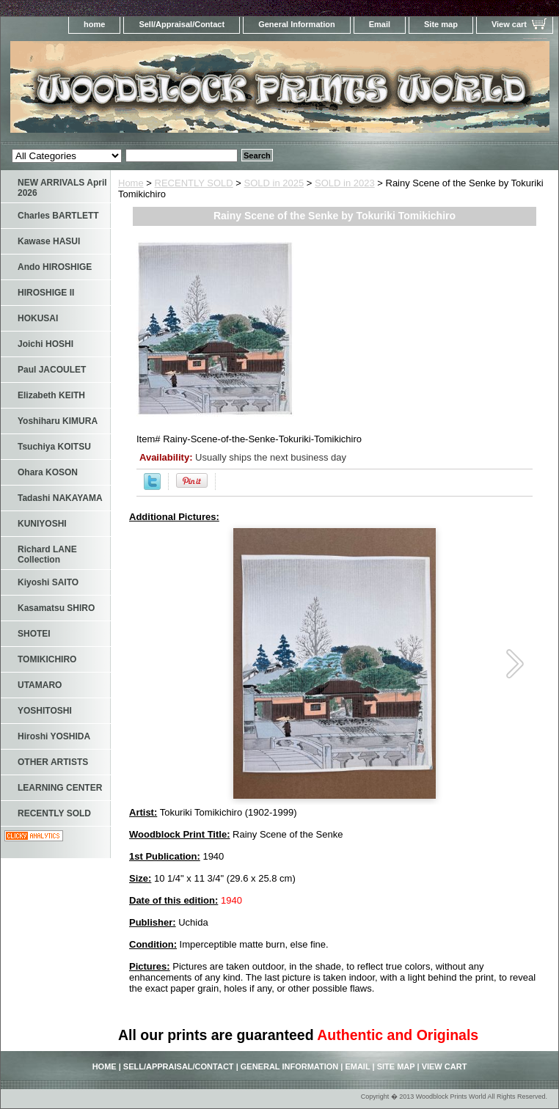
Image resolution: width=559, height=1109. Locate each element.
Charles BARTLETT (58, 216)
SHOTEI (34, 634)
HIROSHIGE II (46, 293)
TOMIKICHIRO (47, 659)
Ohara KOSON (48, 472)
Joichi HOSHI (45, 344)
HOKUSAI (38, 318)
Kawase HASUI (49, 241)
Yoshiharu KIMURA (58, 421)
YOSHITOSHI (45, 711)
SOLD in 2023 (345, 183)
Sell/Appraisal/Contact (181, 24)
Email (379, 24)
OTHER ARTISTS (53, 762)
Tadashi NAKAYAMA (60, 498)
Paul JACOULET (52, 370)
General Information (296, 24)
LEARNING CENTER (60, 788)
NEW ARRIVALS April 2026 (62, 187)
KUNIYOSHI (42, 524)
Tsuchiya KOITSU (54, 447)
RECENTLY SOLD (194, 183)
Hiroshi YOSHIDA (54, 736)
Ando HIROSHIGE (55, 267)
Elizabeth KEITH (51, 395)
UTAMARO (40, 685)
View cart (509, 24)
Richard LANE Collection (47, 554)
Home (131, 183)
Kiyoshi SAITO (48, 582)
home (94, 24)
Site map (441, 24)
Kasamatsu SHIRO (56, 608)
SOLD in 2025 (274, 183)
